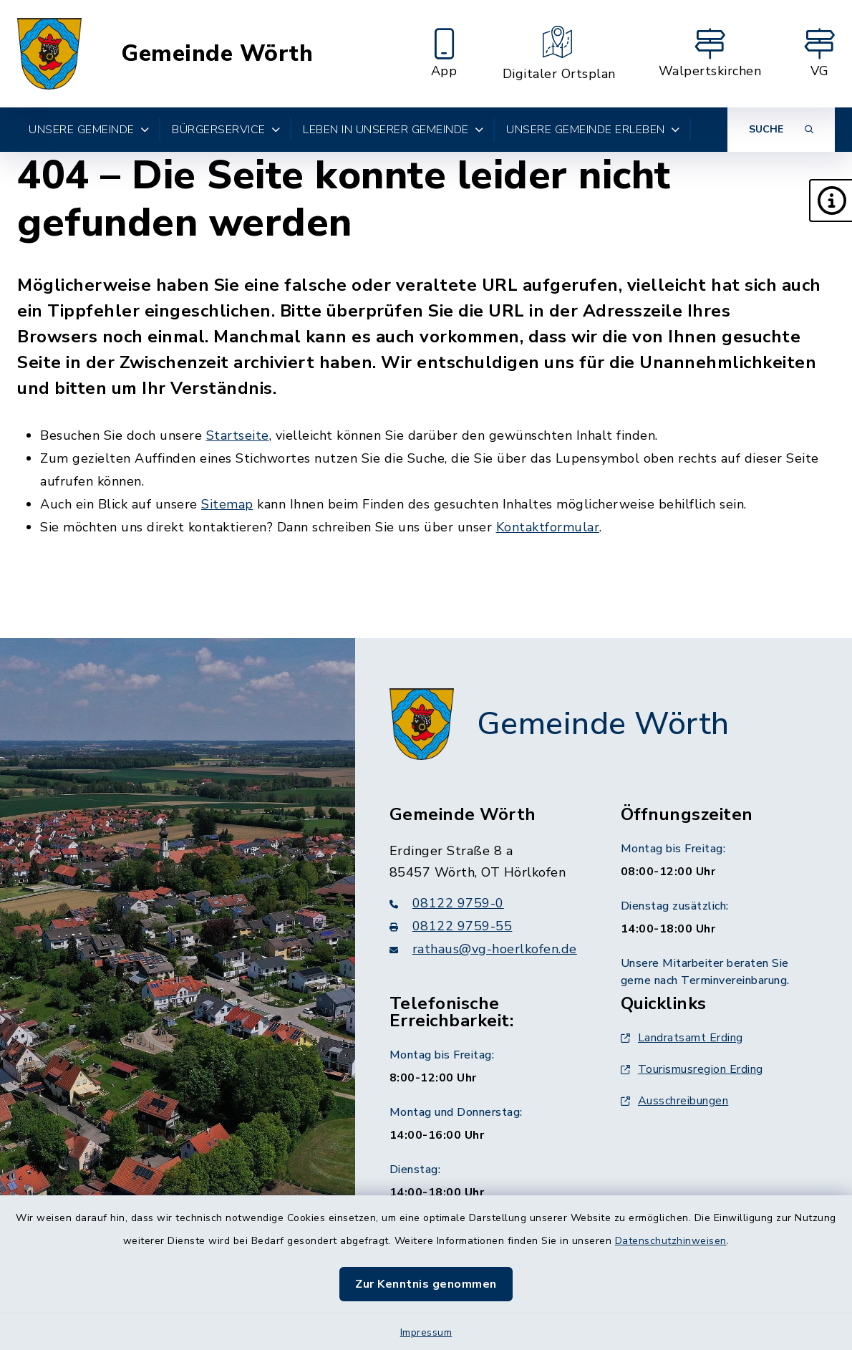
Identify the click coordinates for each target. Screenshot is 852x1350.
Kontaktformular (548, 527)
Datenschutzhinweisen (671, 1241)
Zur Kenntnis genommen (426, 1284)
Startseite (237, 435)
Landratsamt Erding (682, 1038)
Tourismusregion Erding (692, 1069)
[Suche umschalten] (781, 129)
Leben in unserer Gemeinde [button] (393, 130)
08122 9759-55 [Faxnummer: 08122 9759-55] (451, 926)
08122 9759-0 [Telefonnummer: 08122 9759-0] (446, 903)
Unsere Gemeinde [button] (89, 130)
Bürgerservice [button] (226, 130)
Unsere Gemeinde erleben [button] (592, 130)
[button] (830, 200)
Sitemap (227, 504)
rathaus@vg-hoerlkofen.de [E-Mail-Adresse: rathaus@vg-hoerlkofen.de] (483, 949)
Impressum (426, 1332)
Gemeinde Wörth (217, 53)
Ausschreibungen (675, 1101)
